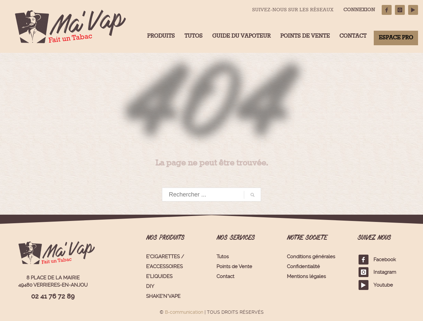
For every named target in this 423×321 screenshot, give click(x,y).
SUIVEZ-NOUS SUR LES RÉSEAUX (292, 10)
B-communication (184, 312)
